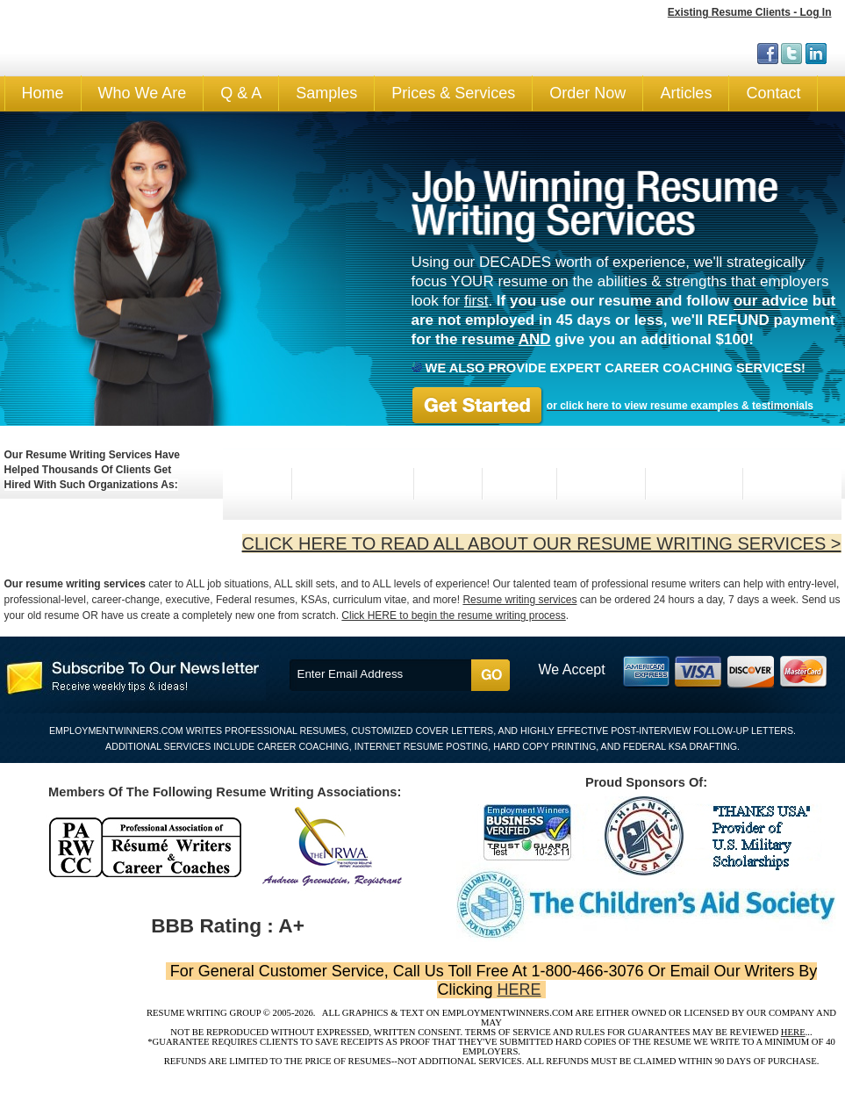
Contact (773, 93)
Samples (326, 93)
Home (43, 93)
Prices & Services (453, 93)
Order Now (587, 93)
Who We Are (142, 93)
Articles (686, 93)
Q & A (240, 93)
